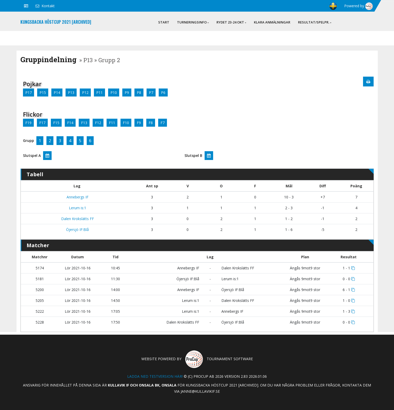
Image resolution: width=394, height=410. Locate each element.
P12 (85, 92)
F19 (28, 122)
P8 (139, 92)
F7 (162, 122)
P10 (113, 92)
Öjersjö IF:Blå (77, 229)
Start (163, 22)
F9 (139, 122)
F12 (98, 122)
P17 (28, 92)
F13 (84, 122)
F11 (112, 122)
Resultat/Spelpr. (314, 22)
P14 (57, 92)
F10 (126, 122)
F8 (151, 122)
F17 (42, 122)
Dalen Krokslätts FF (77, 218)
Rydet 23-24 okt (231, 22)
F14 (70, 122)
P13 (71, 92)
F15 (56, 122)
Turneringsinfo (193, 22)
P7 (151, 92)
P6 (163, 92)
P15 (42, 92)
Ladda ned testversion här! (155, 376)
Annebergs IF (77, 197)
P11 (99, 92)
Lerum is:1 (77, 207)
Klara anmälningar (272, 22)
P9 (127, 92)
